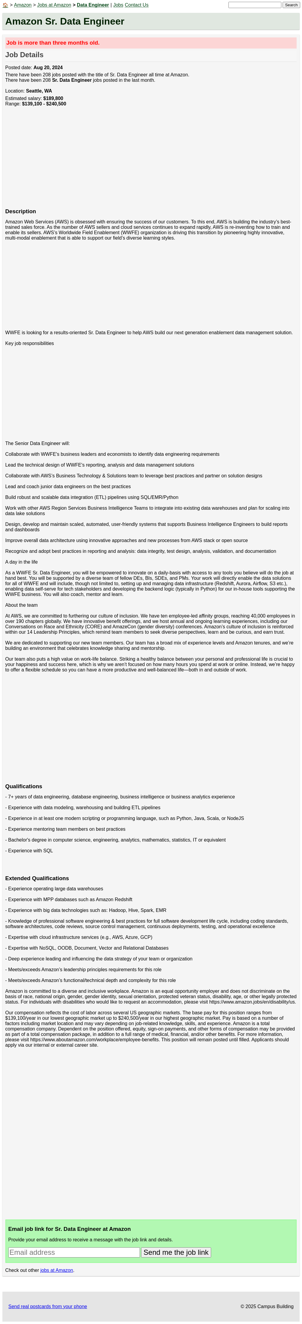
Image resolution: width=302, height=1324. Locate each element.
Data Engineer (93, 4)
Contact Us (136, 4)
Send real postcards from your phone (47, 1306)
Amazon (23, 4)
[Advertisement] (151, 160)
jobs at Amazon (56, 1270)
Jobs (118, 4)
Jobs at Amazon (54, 4)
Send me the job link (176, 1252)
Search (291, 5)
